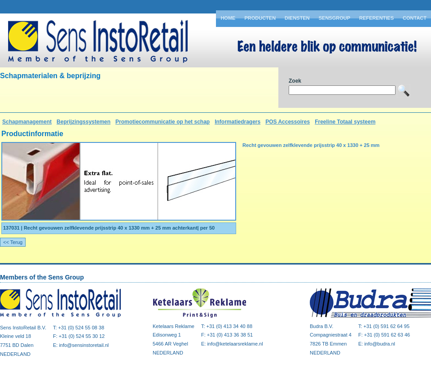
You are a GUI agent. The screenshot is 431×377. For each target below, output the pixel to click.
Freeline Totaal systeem (345, 122)
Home (227, 18)
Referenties (376, 18)
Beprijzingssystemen (83, 122)
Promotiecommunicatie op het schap (162, 122)
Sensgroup (334, 18)
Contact (415, 18)
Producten (260, 18)
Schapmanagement (27, 122)
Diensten (297, 18)
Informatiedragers (237, 122)
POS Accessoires (287, 122)
